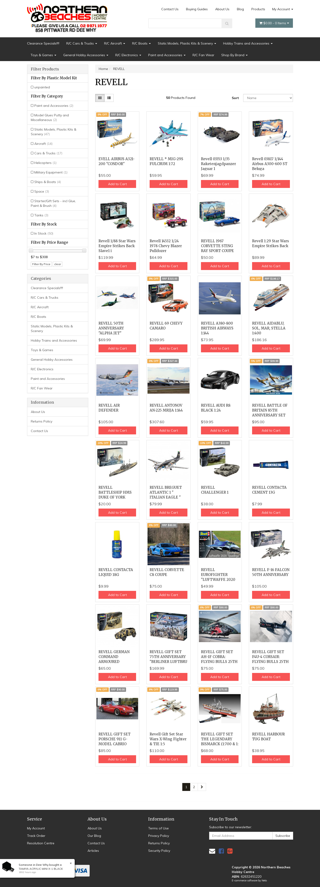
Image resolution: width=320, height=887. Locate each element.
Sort (235, 98)
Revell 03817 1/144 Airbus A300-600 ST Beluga (269, 164)
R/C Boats (141, 43)
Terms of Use (158, 828)
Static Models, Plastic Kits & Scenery (187, 43)
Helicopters (45, 163)
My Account (282, 9)
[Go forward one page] (202, 787)
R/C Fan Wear (203, 55)
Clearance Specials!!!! (43, 43)
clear (57, 264)
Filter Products (45, 69)
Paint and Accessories (167, 55)
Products (258, 9)
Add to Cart (117, 184)
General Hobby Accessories (85, 55)
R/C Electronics (128, 55)
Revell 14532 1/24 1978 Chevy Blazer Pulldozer (166, 246)
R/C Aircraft (114, 43)
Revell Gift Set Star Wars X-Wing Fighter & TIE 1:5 (168, 739)
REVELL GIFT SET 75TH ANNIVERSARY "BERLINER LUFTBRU (168, 657)
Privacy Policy (158, 836)
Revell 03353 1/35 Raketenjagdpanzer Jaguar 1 (218, 164)
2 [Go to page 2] (194, 787)
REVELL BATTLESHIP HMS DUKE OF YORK (115, 492)
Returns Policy (41, 421)
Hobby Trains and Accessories (248, 43)
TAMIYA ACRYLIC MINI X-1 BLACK (40, 868)
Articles (93, 851)
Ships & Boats (47, 182)
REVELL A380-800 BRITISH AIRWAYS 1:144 (217, 328)
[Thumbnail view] (100, 98)
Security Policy (159, 851)
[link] (221, 851)
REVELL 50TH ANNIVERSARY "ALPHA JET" (111, 328)
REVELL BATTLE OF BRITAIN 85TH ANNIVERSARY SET (270, 410)
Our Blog (94, 836)
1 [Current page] (186, 787)
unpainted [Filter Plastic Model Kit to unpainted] (42, 87)
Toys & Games (43, 55)
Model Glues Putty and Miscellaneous (50, 117)
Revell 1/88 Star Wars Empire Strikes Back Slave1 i (117, 246)
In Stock (43, 233)
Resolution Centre (40, 843)
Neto (264, 880)
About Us (222, 9)
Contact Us (170, 9)
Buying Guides (197, 9)
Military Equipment (50, 172)
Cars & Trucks (48, 153)
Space (41, 191)
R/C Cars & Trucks (81, 43)
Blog (240, 9)
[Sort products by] (268, 98)
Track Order (36, 836)
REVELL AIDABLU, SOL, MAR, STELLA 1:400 (268, 328)
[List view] (109, 98)
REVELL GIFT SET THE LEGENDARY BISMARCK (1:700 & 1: (220, 739)
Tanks (41, 215)
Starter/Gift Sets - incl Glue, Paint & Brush (53, 203)
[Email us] (212, 851)
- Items (274, 23)
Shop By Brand (234, 55)
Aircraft (43, 144)
